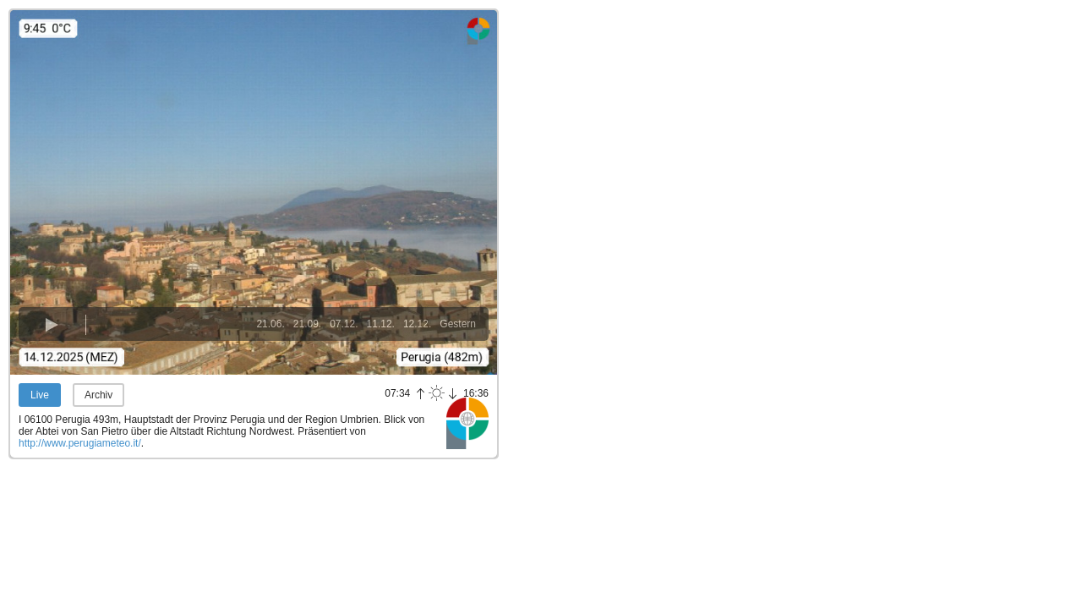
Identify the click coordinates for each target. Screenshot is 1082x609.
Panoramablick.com (467, 423)
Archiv (98, 395)
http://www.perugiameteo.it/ (80, 443)
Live (39, 395)
